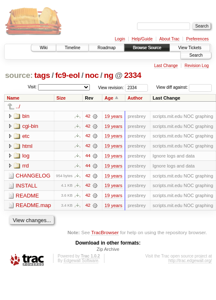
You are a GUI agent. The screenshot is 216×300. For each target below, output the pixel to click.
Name (13, 97)
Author (134, 97)
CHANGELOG (33, 176)
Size (61, 97)
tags (42, 75)
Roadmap (106, 47)
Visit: (32, 87)
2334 (132, 75)
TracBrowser (105, 233)
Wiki (44, 47)
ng (109, 75)
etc (25, 136)
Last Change (166, 65)
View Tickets (189, 47)
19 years (113, 116)
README (27, 196)
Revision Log (197, 65)
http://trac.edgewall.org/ (190, 261)
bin (25, 116)
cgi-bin (30, 126)
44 (87, 156)
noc (92, 75)
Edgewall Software (81, 261)
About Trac (169, 39)
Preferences (197, 39)
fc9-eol (67, 75)
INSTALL (27, 186)
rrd (25, 166)
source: (19, 75)
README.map (33, 206)
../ (18, 106)
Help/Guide (142, 39)
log (25, 156)
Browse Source (147, 47)
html (27, 146)
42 (87, 116)
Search (196, 55)
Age (108, 97)
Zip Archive (108, 250)
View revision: (111, 87)
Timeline (72, 47)
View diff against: (184, 87)
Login (120, 39)
